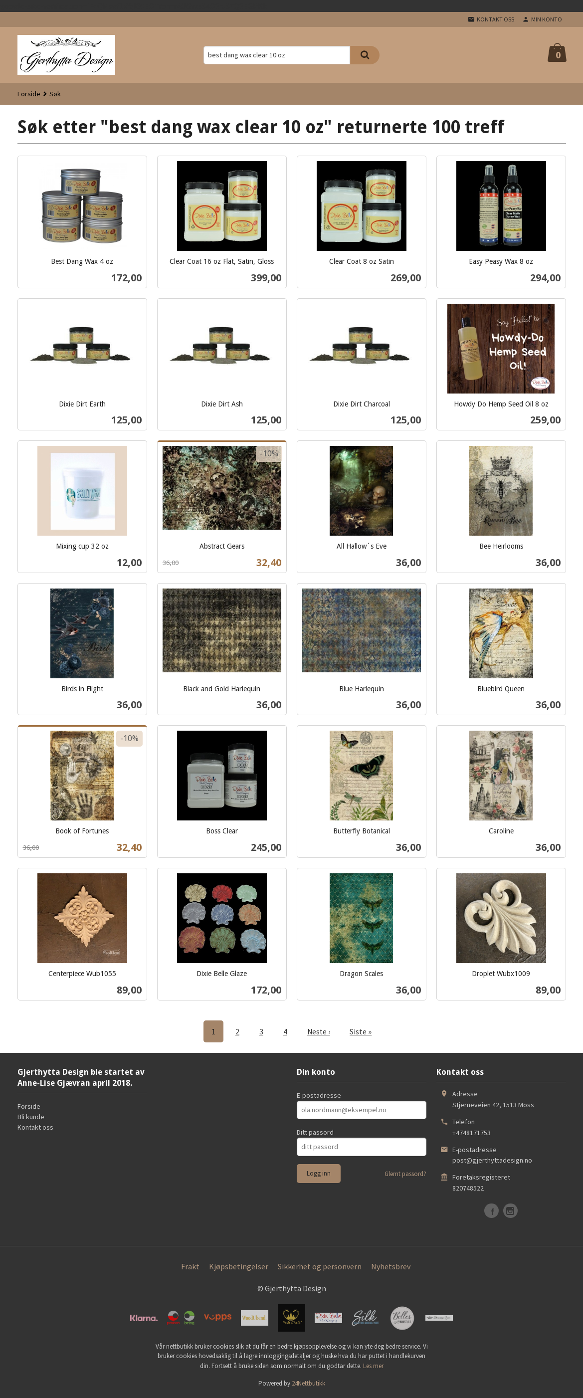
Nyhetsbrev (390, 1266)
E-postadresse (319, 1094)
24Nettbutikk (308, 1383)
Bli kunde (30, 1116)
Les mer (373, 1365)
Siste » (362, 1031)
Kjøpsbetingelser (238, 1266)
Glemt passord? (405, 1173)
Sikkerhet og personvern (320, 1266)
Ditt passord (315, 1131)
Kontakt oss (35, 1126)
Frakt (190, 1266)
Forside (28, 93)
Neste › (319, 1031)
